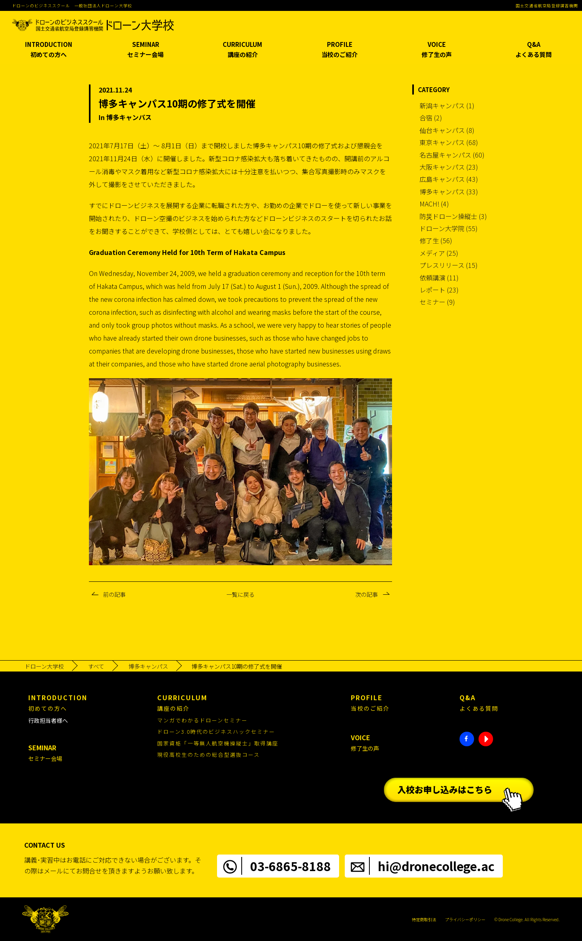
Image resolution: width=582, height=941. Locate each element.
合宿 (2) (431, 117)
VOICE (436, 50)
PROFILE (339, 50)
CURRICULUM (242, 50)
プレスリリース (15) (449, 265)
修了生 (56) (436, 240)
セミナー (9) (437, 302)
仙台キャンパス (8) (447, 130)
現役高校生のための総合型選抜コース (208, 754)
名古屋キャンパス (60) (452, 155)
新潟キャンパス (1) (447, 105)
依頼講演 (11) (439, 277)
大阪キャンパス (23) (449, 167)
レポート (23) (439, 290)
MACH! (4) (434, 203)
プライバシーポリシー (465, 919)
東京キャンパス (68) (449, 142)
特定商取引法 (424, 919)
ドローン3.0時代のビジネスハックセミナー (216, 731)
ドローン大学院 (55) (449, 228)
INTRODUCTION (48, 50)
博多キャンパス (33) (449, 191)
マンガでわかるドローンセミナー (202, 720)
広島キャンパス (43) (449, 179)
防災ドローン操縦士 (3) (453, 216)
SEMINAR (145, 50)
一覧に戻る (240, 594)
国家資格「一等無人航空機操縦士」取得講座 (217, 743)
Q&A (533, 50)
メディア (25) (439, 253)
